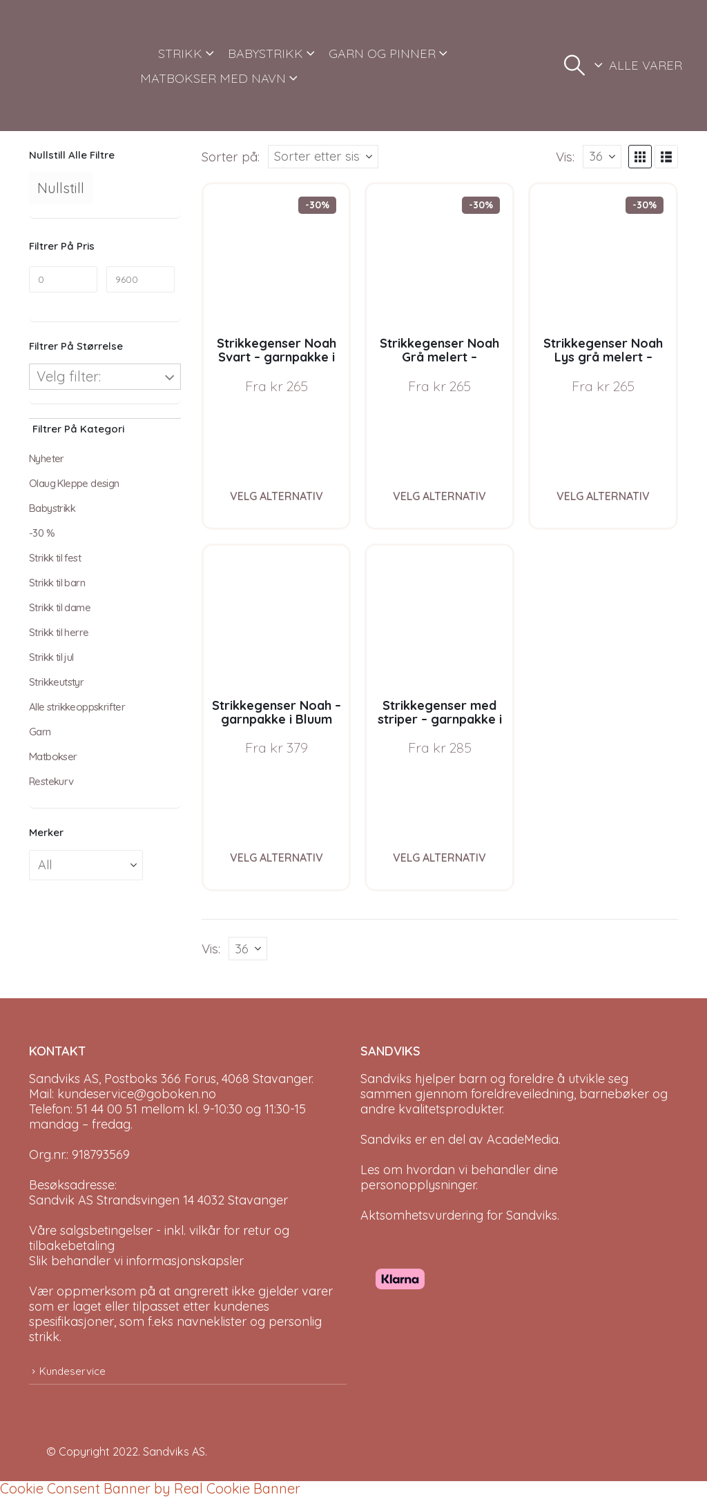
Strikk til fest (55, 557)
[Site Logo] (76, 65)
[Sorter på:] (323, 156)
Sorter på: (231, 156)
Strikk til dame (59, 607)
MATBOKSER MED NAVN (213, 78)
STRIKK (180, 53)
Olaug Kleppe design (74, 483)
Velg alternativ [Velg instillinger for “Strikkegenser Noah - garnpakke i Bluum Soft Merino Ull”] (276, 857)
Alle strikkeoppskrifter (77, 706)
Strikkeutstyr (56, 681)
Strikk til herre (58, 632)
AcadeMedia (523, 1139)
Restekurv (51, 781)
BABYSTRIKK (265, 53)
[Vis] (602, 156)
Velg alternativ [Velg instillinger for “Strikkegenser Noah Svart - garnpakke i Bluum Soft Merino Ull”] (276, 496)
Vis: (565, 156)
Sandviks (385, 1079)
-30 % (42, 532)
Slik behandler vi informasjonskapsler (136, 1261)
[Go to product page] (276, 257)
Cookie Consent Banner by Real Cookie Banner (150, 1488)
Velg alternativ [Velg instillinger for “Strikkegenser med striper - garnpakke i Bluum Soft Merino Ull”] (439, 857)
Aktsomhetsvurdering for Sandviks (458, 1215)
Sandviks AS (174, 1451)
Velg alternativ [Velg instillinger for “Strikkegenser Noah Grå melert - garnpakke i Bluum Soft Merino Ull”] (439, 496)
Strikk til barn (57, 582)
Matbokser (53, 756)
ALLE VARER (645, 65)
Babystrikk (52, 508)
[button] (574, 65)
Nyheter (46, 458)
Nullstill (60, 188)
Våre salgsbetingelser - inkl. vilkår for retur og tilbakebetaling (159, 1237)
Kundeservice (72, 1371)
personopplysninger (418, 1185)
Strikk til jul (51, 657)
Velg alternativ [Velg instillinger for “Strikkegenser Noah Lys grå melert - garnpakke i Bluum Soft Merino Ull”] (603, 496)
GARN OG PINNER (382, 53)
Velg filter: (69, 376)
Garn (40, 731)
